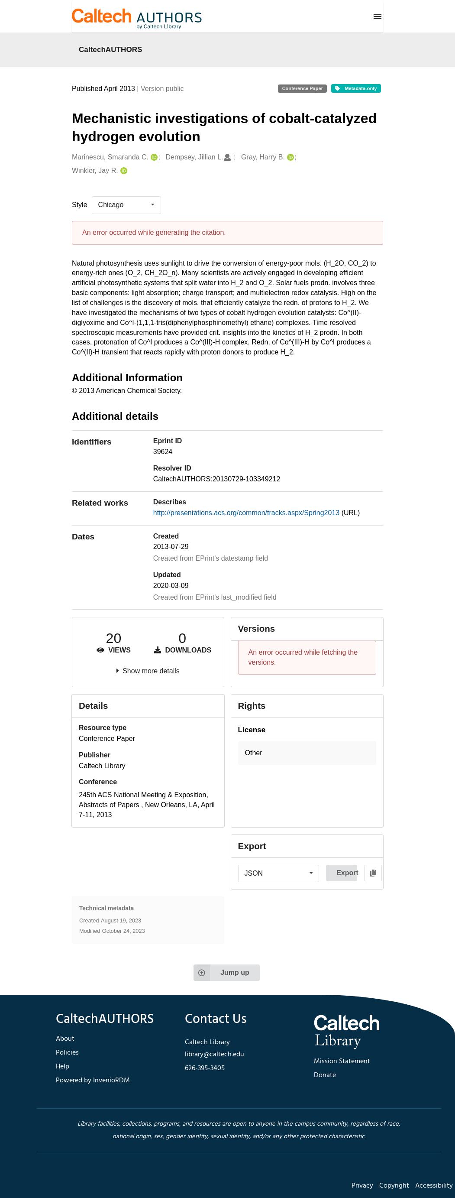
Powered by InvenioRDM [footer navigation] (93, 1080)
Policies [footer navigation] (67, 1052)
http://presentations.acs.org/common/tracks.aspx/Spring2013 (247, 512)
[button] (307, 753)
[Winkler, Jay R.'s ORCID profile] (122, 171)
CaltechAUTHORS (110, 49)
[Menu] (377, 16)
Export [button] (346, 873)
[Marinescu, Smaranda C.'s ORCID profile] (153, 157)
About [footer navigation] (65, 1039)
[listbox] (126, 205)
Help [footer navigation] (62, 1066)
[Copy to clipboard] (373, 873)
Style (79, 204)
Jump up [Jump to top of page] (221, 972)
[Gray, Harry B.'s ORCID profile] (289, 157)
